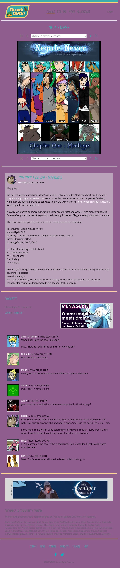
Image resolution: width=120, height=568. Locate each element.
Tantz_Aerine (61, 525)
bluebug (22, 182)
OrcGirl (45, 531)
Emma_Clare (80, 522)
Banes (8, 522)
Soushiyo (106, 533)
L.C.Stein (92, 528)
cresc (56, 522)
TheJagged (28, 531)
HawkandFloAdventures (90, 533)
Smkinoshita (10, 525)
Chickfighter (29, 525)
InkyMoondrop (11, 533)
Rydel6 (24, 370)
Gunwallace (47, 522)
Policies (76, 546)
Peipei (23, 456)
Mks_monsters (65, 533)
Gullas (91, 525)
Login (110, 11)
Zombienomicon (105, 528)
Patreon (91, 516)
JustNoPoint (17, 522)
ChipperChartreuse (88, 531)
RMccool (27, 522)
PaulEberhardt (66, 522)
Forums (62, 12)
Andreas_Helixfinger (45, 525)
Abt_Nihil (36, 522)
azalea (24, 401)
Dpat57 (8, 531)
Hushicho (55, 528)
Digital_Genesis (43, 528)
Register (18, 312)
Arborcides (73, 531)
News (72, 12)
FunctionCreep (94, 522)
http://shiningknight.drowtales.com (25, 198)
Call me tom (31, 533)
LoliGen (37, 531)
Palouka (64, 528)
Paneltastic (82, 528)
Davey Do (82, 525)
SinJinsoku (107, 522)
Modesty (25, 440)
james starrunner (29, 336)
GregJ (75, 533)
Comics (51, 12)
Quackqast (83, 12)
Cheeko (72, 528)
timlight (24, 385)
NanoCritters (11, 528)
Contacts (64, 546)
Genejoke (73, 525)
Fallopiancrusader (58, 531)
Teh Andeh (23, 528)
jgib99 (22, 533)
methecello (26, 354)
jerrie (19, 525)
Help (86, 546)
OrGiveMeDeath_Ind (47, 533)
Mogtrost (102, 531)
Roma (97, 525)
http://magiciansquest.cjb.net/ (94, 201)
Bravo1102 (17, 531)
